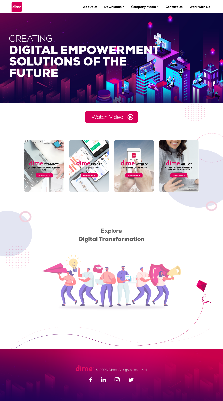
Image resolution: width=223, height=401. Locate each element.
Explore (111, 230)
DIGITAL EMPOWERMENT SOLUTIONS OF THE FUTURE (84, 62)
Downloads (113, 7)
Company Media (143, 7)
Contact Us (174, 7)
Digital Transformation (111, 238)
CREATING (31, 39)
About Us (90, 7)
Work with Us (199, 7)
